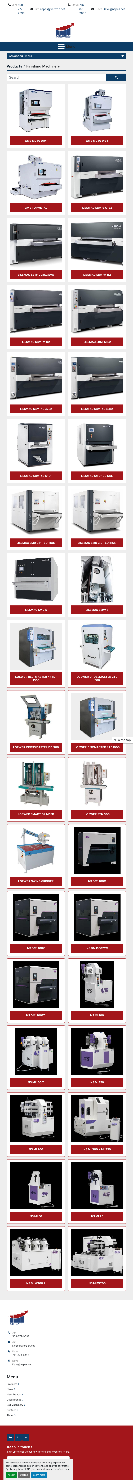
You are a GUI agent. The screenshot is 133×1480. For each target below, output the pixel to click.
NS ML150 (97, 1082)
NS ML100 (97, 1015)
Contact (11, 1410)
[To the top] (122, 740)
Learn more (39, 1475)
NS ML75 (97, 1216)
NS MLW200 (97, 1283)
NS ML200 (36, 1149)
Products (12, 1383)
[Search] (56, 77)
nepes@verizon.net (52, 9)
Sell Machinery (15, 1404)
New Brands (14, 1394)
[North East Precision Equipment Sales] (18, 1317)
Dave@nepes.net (114, 9)
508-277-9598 (21, 9)
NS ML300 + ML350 (97, 1149)
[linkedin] (10, 1437)
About (10, 1415)
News (10, 1389)
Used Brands (14, 1399)
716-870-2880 (82, 9)
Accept (11, 1475)
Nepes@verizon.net (23, 1345)
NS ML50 (36, 1216)
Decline (24, 1475)
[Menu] (61, 46)
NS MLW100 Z (36, 1283)
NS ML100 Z (36, 1082)
